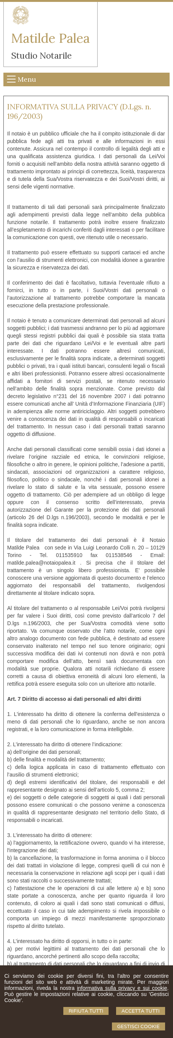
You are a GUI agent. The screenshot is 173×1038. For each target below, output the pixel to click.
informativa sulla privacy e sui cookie (122, 988)
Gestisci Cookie (138, 1026)
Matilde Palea (50, 38)
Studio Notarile (41, 55)
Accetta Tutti (140, 1011)
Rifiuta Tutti (86, 1011)
